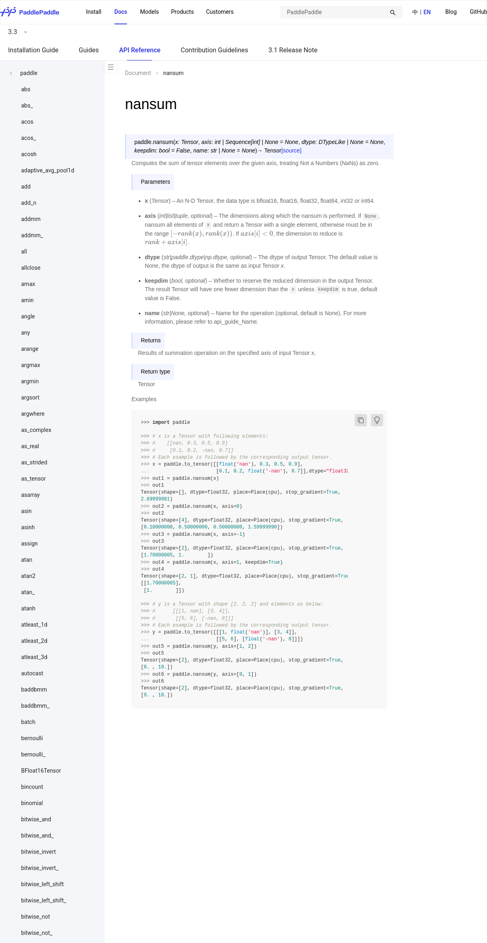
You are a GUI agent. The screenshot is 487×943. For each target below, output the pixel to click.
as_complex (36, 430)
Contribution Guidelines (214, 50)
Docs (120, 12)
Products (182, 12)
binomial (32, 803)
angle (28, 316)
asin (26, 511)
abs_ (27, 105)
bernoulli (32, 738)
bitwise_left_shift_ (43, 900)
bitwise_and (36, 819)
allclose (31, 267)
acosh (29, 154)
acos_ (28, 138)
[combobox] (341, 12)
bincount (32, 787)
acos (27, 121)
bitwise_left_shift (42, 884)
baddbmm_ (35, 705)
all (24, 251)
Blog (451, 12)
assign (29, 543)
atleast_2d (34, 641)
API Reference (139, 50)
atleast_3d (34, 657)
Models (149, 12)
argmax (30, 365)
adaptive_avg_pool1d (47, 170)
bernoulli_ (33, 754)
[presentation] (201, 233)
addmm (31, 219)
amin (27, 300)
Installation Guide (33, 50)
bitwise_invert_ (39, 868)
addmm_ (32, 235)
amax (28, 284)
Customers (220, 12)
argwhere (33, 413)
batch (28, 722)
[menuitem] (451, 12)
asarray (30, 495)
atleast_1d (34, 624)
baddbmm (34, 689)
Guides (89, 50)
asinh (28, 527)
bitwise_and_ (37, 835)
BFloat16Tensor (41, 770)
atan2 (28, 576)
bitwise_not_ (36, 933)
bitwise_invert (38, 851)
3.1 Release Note (293, 50)
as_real (30, 446)
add (25, 186)
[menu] (160, 12)
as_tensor (33, 478)
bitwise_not (35, 916)
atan (26, 559)
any (25, 332)
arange (30, 349)
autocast (32, 673)
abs (25, 89)
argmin (30, 381)
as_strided (34, 462)
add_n (28, 203)
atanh (28, 608)
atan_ (28, 592)
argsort (30, 397)
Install (93, 12)
